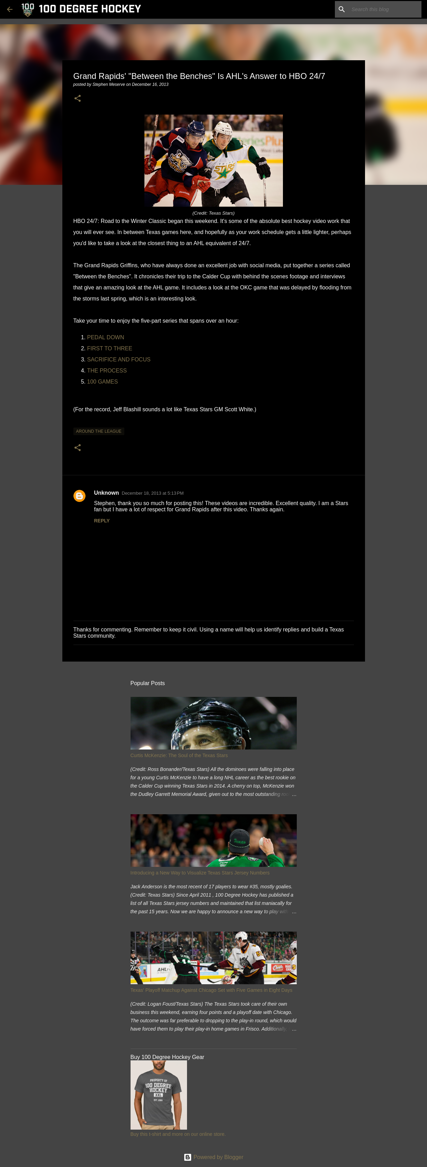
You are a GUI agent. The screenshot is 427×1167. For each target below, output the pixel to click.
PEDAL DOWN (105, 337)
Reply (102, 520)
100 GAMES (102, 382)
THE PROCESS (107, 371)
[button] (77, 99)
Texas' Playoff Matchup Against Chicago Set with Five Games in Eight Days (212, 990)
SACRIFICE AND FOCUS (119, 359)
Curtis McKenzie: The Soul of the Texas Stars (179, 755)
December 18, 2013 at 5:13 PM (153, 493)
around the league (99, 431)
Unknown (106, 493)
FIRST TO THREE (109, 348)
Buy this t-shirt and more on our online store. (178, 1134)
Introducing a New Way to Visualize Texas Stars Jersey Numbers (200, 873)
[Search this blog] (385, 9)
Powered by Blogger (213, 1157)
